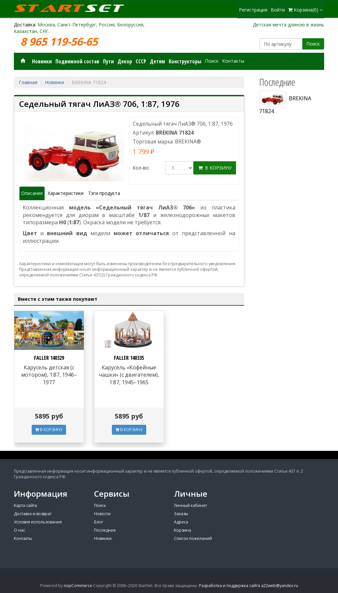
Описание (32, 193)
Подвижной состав (77, 61)
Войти (278, 10)
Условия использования (38, 522)
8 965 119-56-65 (60, 41)
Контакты (233, 61)
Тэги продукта (104, 193)
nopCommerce (78, 585)
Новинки (42, 61)
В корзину (215, 168)
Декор (125, 61)
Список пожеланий (193, 538)
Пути (108, 61)
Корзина (182, 530)
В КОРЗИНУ (48, 429)
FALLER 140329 (49, 357)
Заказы (181, 513)
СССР (141, 61)
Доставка (24, 24)
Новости (102, 513)
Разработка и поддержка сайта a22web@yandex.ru (248, 585)
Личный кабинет (190, 505)
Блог (98, 522)
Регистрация (253, 10)
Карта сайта (25, 505)
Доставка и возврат (32, 513)
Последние (105, 530)
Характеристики (66, 193)
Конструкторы (185, 61)
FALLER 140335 (129, 357)
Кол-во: (141, 168)
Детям (157, 61)
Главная (28, 82)
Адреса (181, 522)
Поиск (313, 44)
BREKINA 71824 (285, 103)
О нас (19, 530)
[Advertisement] (289, 330)
